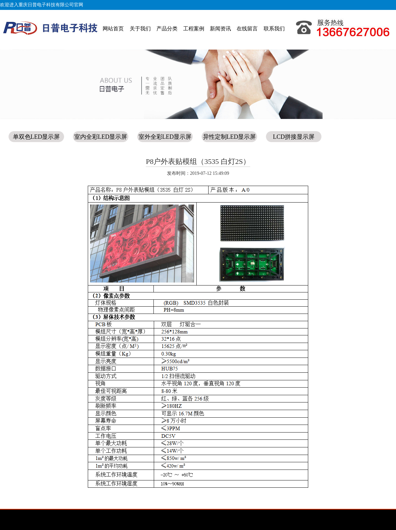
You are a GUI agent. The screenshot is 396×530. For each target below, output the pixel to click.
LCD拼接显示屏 (293, 136)
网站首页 (113, 28)
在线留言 (247, 28)
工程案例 (193, 28)
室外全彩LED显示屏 (165, 136)
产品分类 (167, 28)
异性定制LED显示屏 (229, 136)
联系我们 (274, 28)
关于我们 (140, 28)
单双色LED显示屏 (36, 136)
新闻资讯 (220, 28)
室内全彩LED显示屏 (100, 136)
